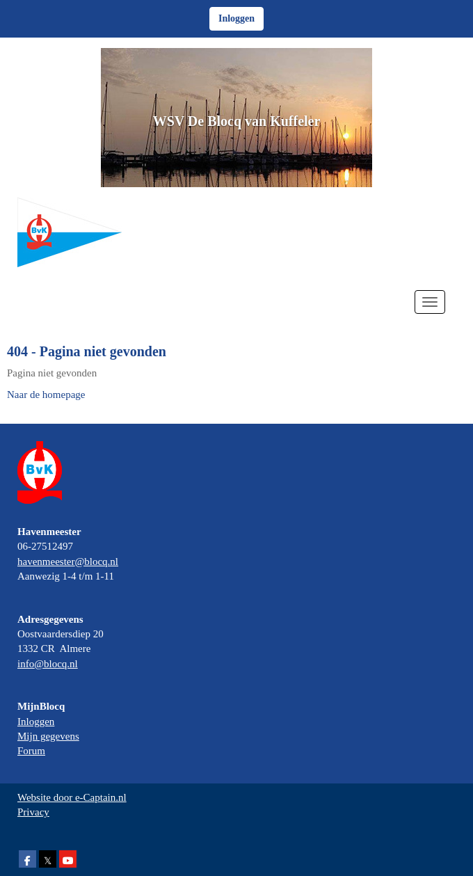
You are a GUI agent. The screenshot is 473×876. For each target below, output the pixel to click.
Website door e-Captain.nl (72, 797)
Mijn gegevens (48, 736)
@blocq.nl (67, 561)
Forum (31, 750)
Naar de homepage (46, 394)
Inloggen (35, 721)
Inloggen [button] (236, 18)
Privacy (33, 812)
